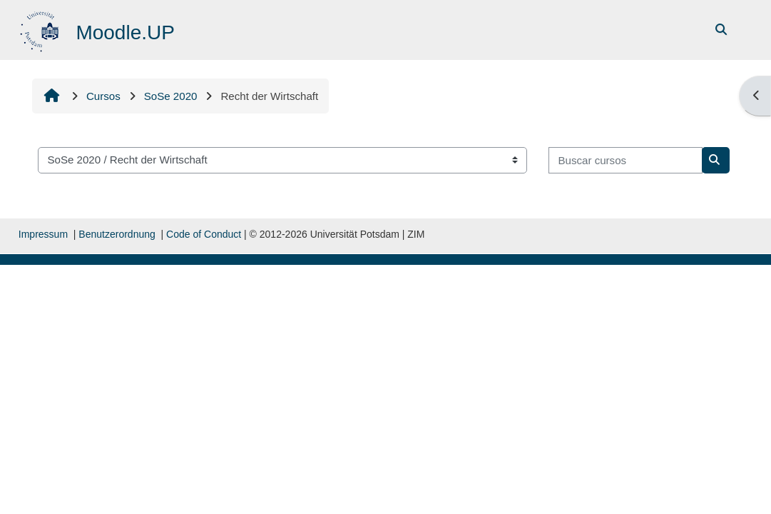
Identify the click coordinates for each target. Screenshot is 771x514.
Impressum (43, 234)
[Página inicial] (41, 29)
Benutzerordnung (116, 234)
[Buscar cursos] (625, 160)
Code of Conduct (203, 234)
